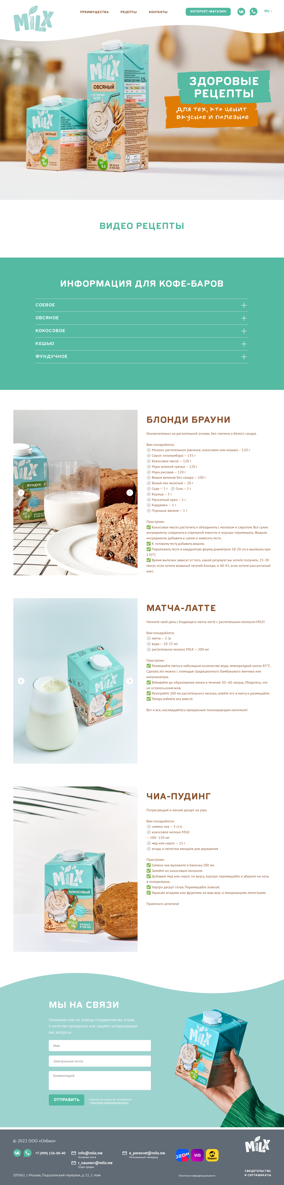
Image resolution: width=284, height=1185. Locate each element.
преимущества (94, 12)
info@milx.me (90, 1152)
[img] (34, 19)
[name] (100, 1045)
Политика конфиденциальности (197, 1175)
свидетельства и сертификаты (258, 1173)
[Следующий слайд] (129, 492)
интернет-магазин (208, 12)
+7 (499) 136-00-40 (50, 1153)
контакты (158, 12)
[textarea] (100, 1080)
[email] (100, 1061)
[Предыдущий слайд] (21, 492)
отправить (67, 1100)
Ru (267, 11)
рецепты (128, 12)
